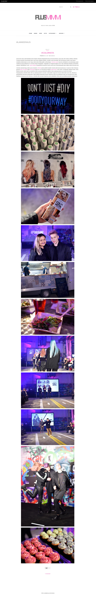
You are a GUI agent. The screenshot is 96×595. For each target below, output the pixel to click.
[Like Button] (46, 568)
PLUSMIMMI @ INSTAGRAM (48, 593)
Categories (52, 33)
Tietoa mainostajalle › (89, 1)
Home (30, 33)
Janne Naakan (33, 65)
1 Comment (47, 573)
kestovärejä (32, 69)
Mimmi (35, 33)
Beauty (47, 49)
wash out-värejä (23, 69)
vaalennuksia (54, 69)
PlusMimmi (53, 55)
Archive (61, 33)
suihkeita (39, 67)
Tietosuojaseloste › (79, 1)
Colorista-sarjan (54, 62)
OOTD (45, 33)
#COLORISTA (47, 53)
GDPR (40, 33)
